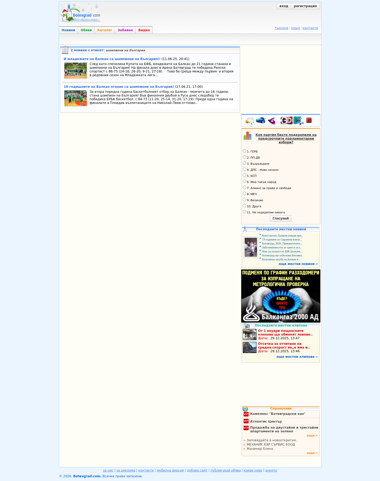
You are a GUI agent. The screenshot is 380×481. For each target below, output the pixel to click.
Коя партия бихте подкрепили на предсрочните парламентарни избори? (286, 138)
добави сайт (197, 470)
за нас (108, 470)
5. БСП (250, 175)
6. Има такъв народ (259, 182)
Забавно (125, 30)
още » (312, 435)
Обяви (86, 30)
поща (295, 28)
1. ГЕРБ (250, 151)
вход (283, 6)
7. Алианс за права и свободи (267, 188)
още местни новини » (298, 264)
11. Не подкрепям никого (264, 212)
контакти (310, 28)
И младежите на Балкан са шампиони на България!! (112, 59)
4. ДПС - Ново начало (261, 169)
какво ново (253, 470)
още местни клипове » (297, 357)
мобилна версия (170, 470)
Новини (68, 30)
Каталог (104, 30)
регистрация (305, 6)
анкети (271, 470)
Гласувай (281, 218)
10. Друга (252, 206)
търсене (281, 28)
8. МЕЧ (250, 194)
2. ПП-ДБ (251, 157)
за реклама (125, 470)
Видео (144, 30)
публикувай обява (226, 470)
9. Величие (253, 200)
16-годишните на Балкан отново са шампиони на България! (119, 87)
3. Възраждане (256, 163)
